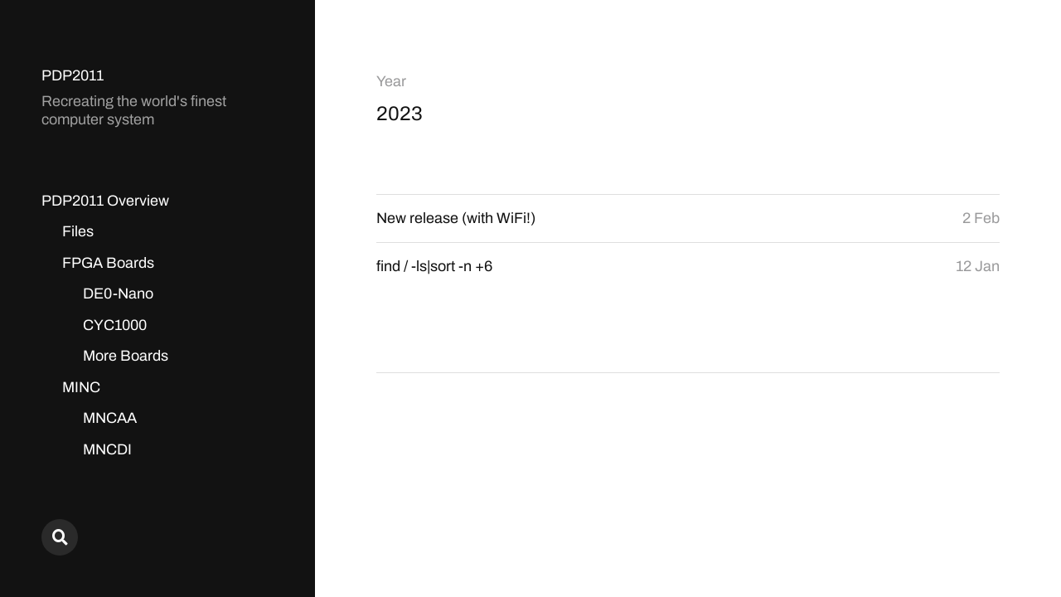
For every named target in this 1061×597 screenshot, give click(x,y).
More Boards (125, 355)
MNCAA (110, 418)
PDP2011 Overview (105, 200)
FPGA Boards (108, 263)
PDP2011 (72, 75)
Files (78, 231)
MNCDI (107, 449)
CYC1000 (115, 325)
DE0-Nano (118, 293)
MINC (81, 387)
